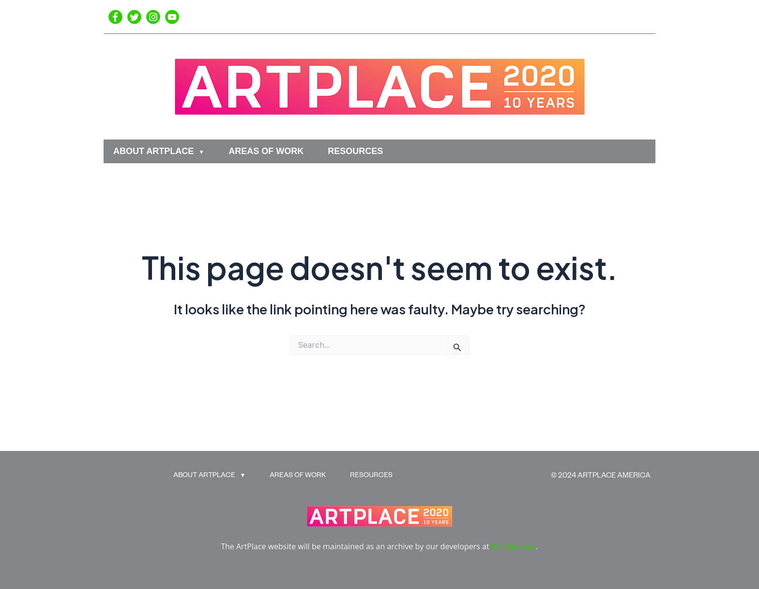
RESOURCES (355, 151)
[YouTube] (172, 17)
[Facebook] (115, 17)
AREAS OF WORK (266, 151)
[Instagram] (153, 17)
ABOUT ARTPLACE (153, 151)
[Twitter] (134, 17)
